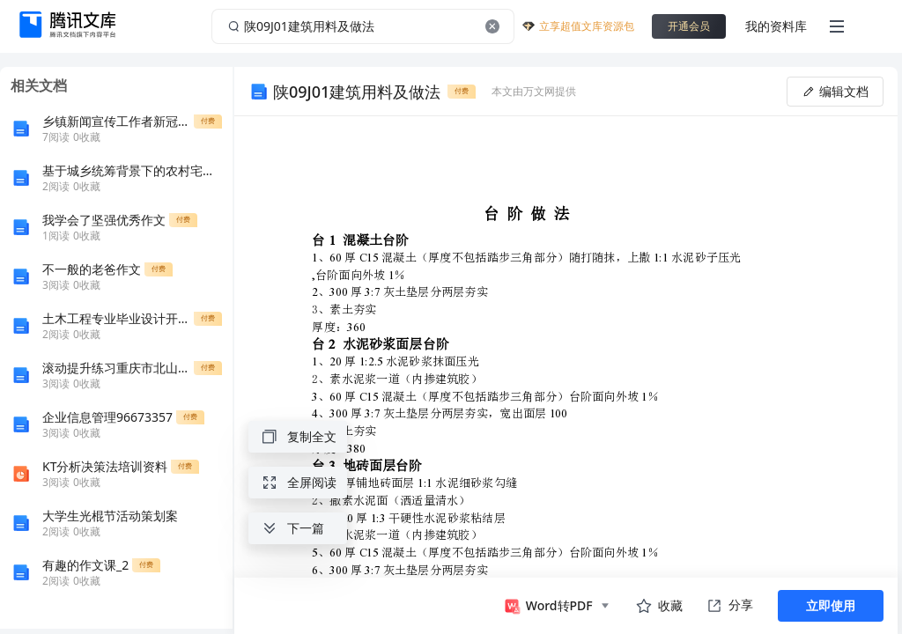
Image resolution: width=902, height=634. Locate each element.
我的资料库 (776, 26)
